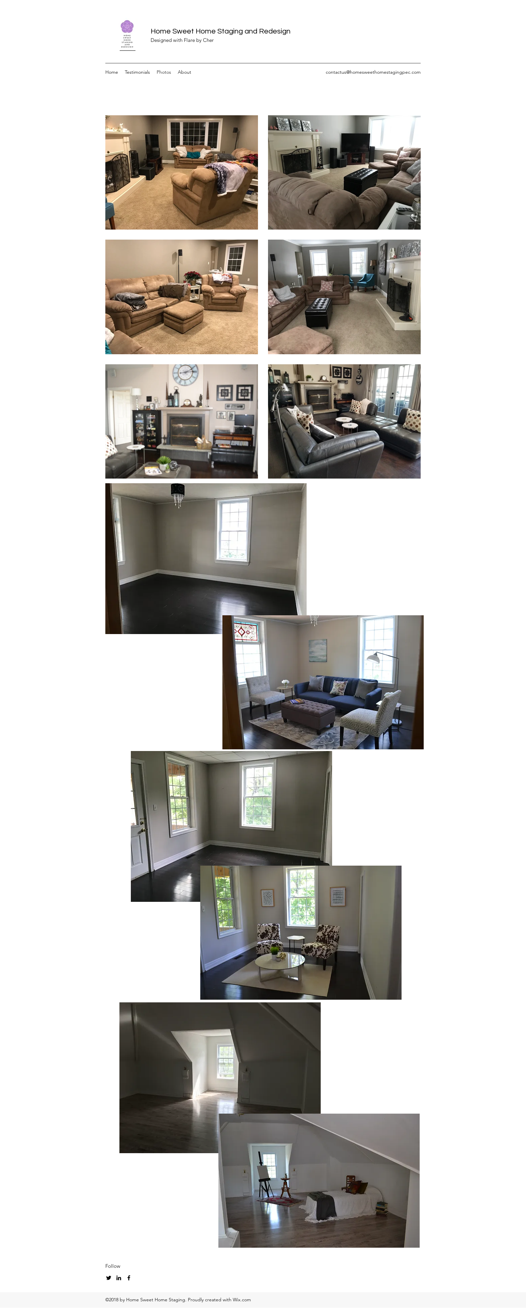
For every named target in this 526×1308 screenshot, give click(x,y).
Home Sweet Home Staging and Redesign (221, 31)
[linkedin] (118, 1277)
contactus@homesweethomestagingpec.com (373, 72)
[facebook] (128, 1277)
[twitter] (108, 1277)
